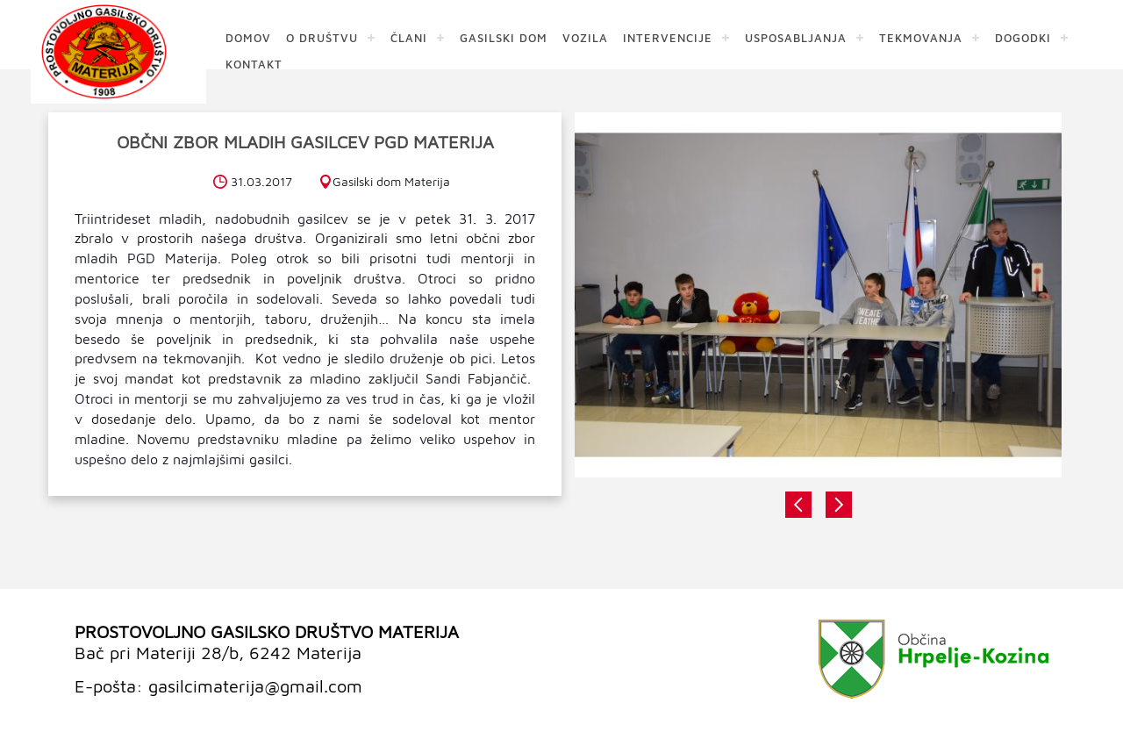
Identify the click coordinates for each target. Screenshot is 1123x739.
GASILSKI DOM (503, 37)
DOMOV (248, 37)
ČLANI (408, 37)
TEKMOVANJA (920, 37)
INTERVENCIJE (667, 37)
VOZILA (585, 37)
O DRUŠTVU (322, 37)
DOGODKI (1023, 37)
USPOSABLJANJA (796, 37)
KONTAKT (254, 63)
